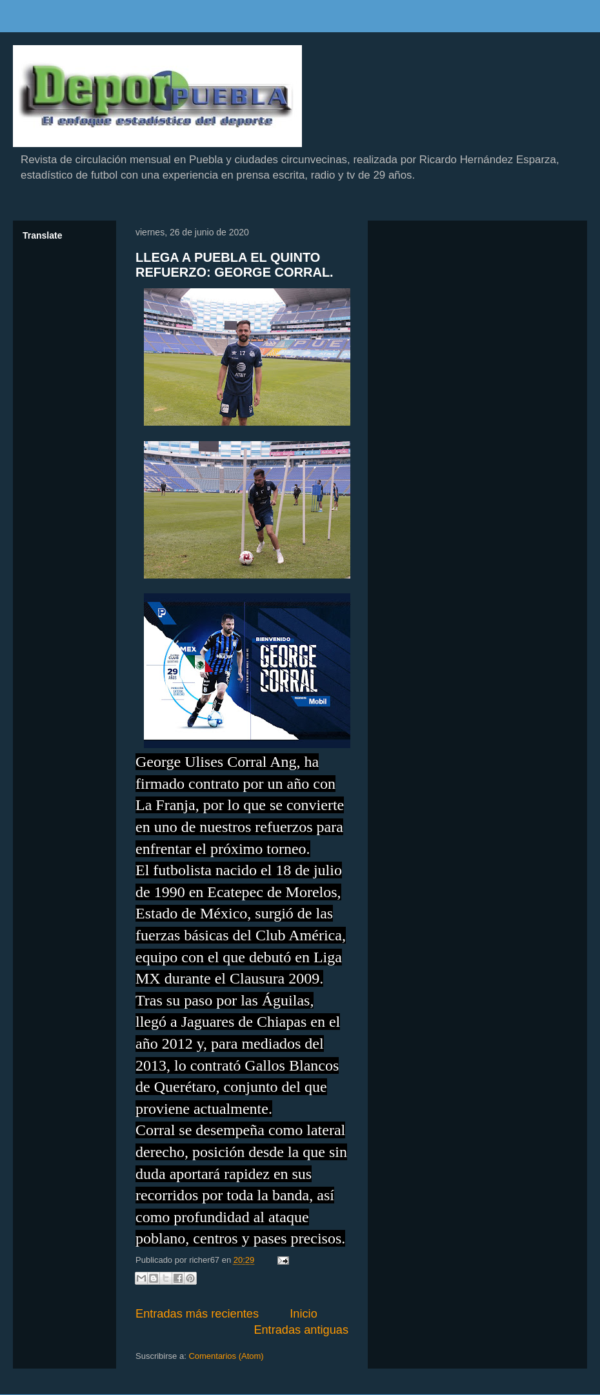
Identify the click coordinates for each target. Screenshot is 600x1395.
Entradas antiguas (301, 1329)
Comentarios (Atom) (225, 1356)
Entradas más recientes (197, 1313)
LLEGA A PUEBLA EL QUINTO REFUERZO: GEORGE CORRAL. (234, 264)
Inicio (303, 1313)
